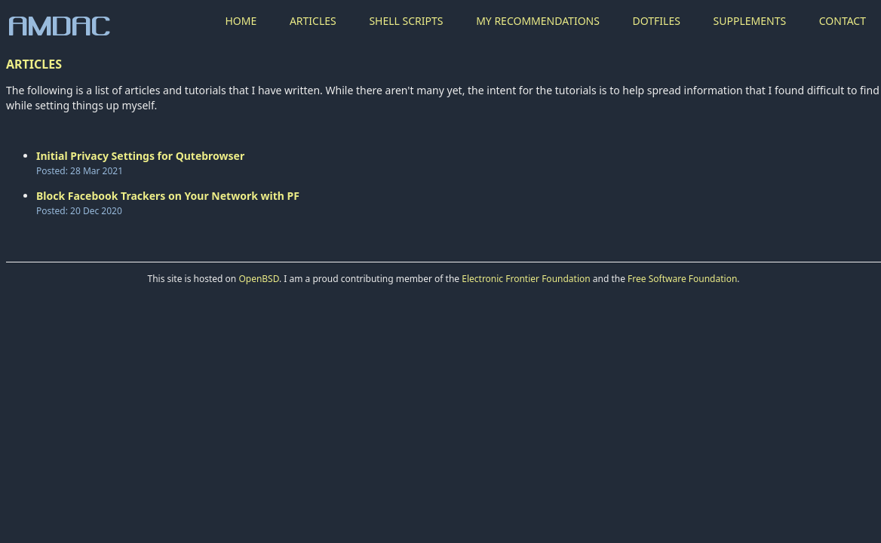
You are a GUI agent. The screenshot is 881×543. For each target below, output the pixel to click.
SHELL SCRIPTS (406, 21)
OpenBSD (258, 278)
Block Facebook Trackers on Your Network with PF (167, 196)
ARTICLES (313, 21)
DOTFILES (656, 21)
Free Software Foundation (682, 278)
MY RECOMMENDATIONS (538, 21)
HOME (240, 21)
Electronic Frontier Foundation (526, 278)
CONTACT (842, 21)
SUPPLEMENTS (750, 21)
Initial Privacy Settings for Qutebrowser (140, 156)
